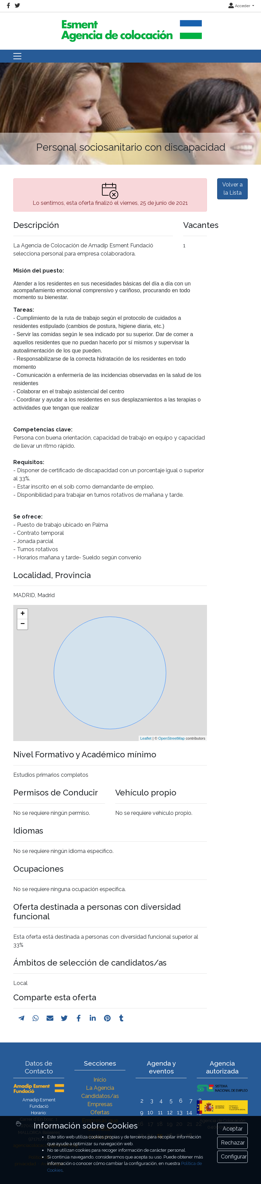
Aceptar (233, 1128)
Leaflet (146, 738)
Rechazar (233, 1142)
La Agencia (100, 1088)
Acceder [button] (239, 5)
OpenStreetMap (171, 738)
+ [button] (22, 614)
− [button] (22, 624)
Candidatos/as (100, 1096)
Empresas (99, 1104)
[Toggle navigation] (17, 56)
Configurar (234, 1156)
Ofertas (99, 1112)
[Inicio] (130, 28)
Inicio (99, 1079)
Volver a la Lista (232, 188)
